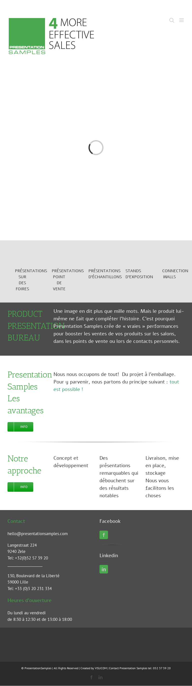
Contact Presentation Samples (128, 668)
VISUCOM (101, 668)
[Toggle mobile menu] (181, 20)
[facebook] (104, 535)
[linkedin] (104, 569)
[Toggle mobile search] (171, 20)
